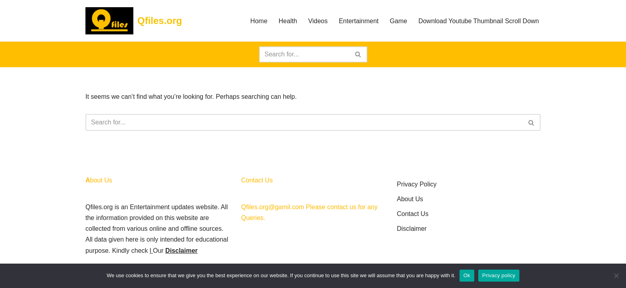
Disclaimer (181, 250)
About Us (410, 199)
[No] (616, 276)
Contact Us (412, 213)
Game (398, 21)
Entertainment (359, 21)
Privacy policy (498, 275)
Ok (467, 275)
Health (288, 21)
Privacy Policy (417, 184)
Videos (318, 21)
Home (258, 21)
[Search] (304, 54)
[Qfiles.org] (133, 20)
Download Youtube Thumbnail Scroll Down (478, 21)
